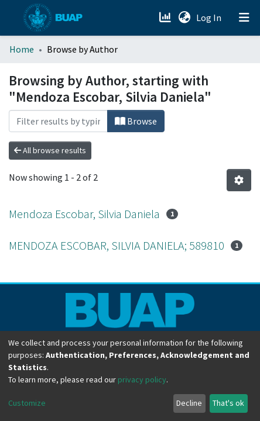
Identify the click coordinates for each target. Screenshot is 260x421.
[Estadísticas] (166, 18)
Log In (210, 17)
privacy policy (142, 379)
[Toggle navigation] (244, 17)
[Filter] (58, 121)
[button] (184, 18)
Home (21, 49)
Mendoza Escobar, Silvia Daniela (84, 213)
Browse (136, 121)
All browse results (50, 150)
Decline (189, 403)
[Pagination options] (239, 180)
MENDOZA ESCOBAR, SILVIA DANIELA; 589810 (116, 245)
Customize (27, 403)
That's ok (228, 403)
